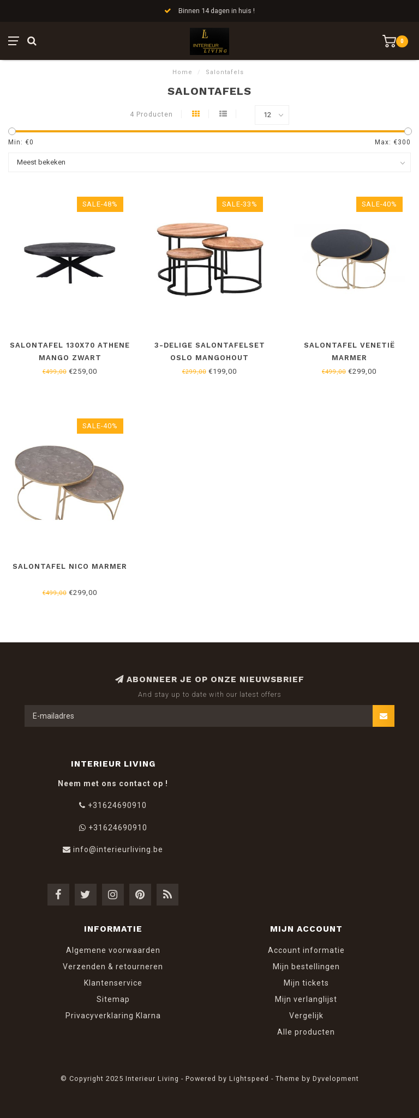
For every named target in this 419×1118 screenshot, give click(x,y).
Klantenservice (113, 983)
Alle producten (306, 1032)
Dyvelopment (336, 1078)
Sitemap (113, 999)
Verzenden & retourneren (113, 966)
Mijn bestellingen (306, 966)
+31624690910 (117, 805)
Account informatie (306, 950)
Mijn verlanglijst (306, 999)
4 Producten (151, 114)
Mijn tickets (306, 983)
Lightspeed (249, 1078)
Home (182, 72)
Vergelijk (306, 1015)
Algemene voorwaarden (113, 950)
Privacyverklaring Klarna (113, 1015)
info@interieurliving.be (118, 849)
